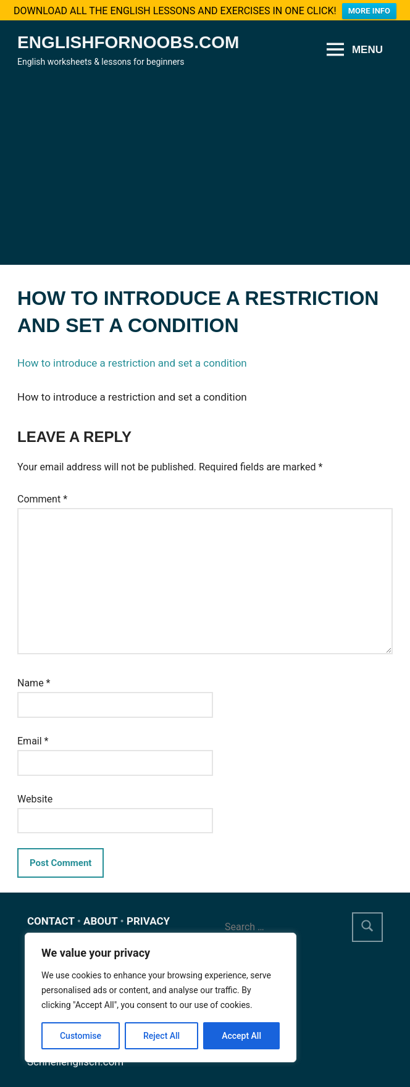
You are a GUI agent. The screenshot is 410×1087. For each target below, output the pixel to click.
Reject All (161, 1036)
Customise (80, 1036)
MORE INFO (369, 10)
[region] (160, 997)
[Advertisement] (205, 155)
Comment (42, 492)
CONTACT (51, 915)
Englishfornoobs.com (128, 36)
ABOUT (100, 915)
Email (32, 735)
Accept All (241, 1036)
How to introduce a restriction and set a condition (132, 357)
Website (34, 792)
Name (34, 677)
